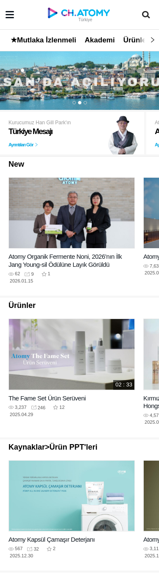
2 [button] (79, 102)
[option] (79, 80)
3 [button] (85, 102)
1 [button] (74, 102)
